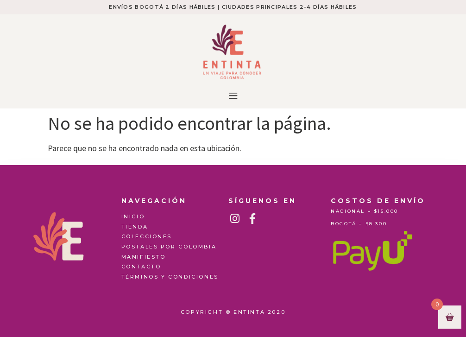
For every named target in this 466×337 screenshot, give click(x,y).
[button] (233, 96)
